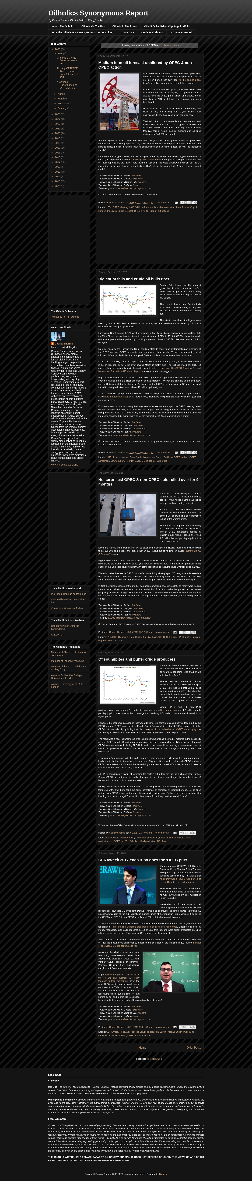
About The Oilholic (63, 26)
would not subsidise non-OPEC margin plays (174, 729)
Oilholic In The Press (124, 26)
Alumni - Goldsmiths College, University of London (67, 677)
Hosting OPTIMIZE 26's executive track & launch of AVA (67, 72)
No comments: (163, 202)
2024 (58, 119)
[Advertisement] (149, 239)
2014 (58, 162)
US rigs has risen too (145, 159)
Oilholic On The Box (93, 26)
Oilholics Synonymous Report (98, 13)
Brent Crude (136, 457)
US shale (162, 841)
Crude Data (127, 32)
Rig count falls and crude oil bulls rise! (133, 279)
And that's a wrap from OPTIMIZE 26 (67, 60)
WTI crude (162, 461)
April (60, 93)
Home (142, 1047)
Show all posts (171, 45)
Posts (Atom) (156, 1059)
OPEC (161, 637)
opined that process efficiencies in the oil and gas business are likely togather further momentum (118, 977)
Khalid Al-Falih (149, 637)
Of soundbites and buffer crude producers (137, 659)
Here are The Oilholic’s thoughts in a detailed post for (144, 926)
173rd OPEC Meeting (117, 207)
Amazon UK (57, 634)
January (62, 108)
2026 (58, 49)
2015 (58, 157)
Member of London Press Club (67, 661)
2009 (58, 186)
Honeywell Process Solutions (134, 1032)
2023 (58, 123)
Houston (154, 1032)
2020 (58, 133)
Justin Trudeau (167, 1032)
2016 (58, 152)
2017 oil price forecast (117, 457)
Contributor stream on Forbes (67, 608)
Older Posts (194, 1047)
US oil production (147, 841)
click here (136, 175)
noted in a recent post (118, 396)
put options (163, 211)
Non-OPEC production (146, 837)
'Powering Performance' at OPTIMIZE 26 (67, 85)
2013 (58, 166)
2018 (58, 143)
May (60, 53)
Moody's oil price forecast (120, 211)
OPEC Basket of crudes (171, 837)
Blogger (163, 1174)
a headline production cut (166, 710)
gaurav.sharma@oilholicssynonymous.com (129, 188)
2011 (58, 176)
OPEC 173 (139, 211)
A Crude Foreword (181, 32)
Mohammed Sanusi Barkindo (158, 457)
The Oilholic (119, 640)
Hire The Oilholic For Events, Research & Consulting (82, 32)
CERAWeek (112, 837)
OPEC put (151, 211)
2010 (58, 181)
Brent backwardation (164, 207)
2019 (58, 138)
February (63, 103)
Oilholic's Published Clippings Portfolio (167, 26)
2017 (58, 147)
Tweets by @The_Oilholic (65, 316)
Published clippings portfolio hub (68, 594)
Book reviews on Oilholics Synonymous (65, 627)
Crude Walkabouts (152, 32)
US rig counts (149, 461)
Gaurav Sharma (64, 343)
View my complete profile (64, 464)
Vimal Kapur (145, 1035)
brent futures (182, 207)
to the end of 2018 (190, 80)
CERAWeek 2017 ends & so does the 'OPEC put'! (142, 860)
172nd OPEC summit (117, 637)
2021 (58, 128)
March (61, 98)
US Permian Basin (131, 461)
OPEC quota (183, 637)
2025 (58, 114)
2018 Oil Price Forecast (141, 207)
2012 (58, 171)
